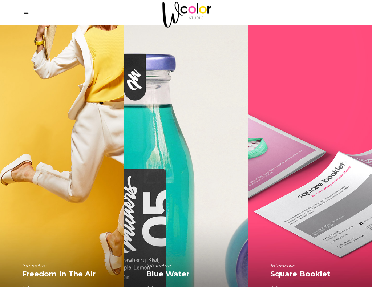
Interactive (34, 265)
